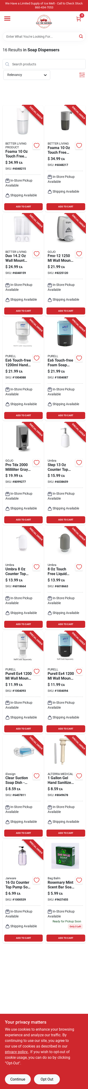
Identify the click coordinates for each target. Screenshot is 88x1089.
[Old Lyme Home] (44, 22)
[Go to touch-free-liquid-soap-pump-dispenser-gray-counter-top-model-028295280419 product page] (65, 578)
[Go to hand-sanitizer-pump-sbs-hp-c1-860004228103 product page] (65, 787)
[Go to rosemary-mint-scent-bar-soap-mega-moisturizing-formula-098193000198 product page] (65, 891)
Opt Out (47, 1079)
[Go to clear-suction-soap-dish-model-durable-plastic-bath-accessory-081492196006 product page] (23, 787)
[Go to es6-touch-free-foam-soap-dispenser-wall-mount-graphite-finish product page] (65, 369)
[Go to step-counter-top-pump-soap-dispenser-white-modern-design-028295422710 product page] (65, 473)
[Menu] (7, 18)
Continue (17, 1079)
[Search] (81, 36)
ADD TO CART (23, 206)
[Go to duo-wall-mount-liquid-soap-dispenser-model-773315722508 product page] (23, 264)
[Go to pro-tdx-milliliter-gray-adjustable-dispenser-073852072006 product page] (23, 473)
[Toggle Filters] (82, 75)
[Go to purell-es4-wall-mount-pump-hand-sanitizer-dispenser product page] (23, 682)
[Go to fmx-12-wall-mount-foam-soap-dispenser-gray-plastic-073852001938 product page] (65, 264)
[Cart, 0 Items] (78, 18)
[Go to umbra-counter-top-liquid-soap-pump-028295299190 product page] (23, 578)
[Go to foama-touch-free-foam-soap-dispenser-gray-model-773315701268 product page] (65, 158)
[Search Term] (44, 36)
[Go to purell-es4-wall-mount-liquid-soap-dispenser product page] (65, 682)
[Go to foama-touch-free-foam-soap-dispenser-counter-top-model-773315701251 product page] (23, 158)
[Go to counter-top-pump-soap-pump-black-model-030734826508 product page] (23, 891)
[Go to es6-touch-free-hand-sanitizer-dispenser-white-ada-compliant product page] (23, 369)
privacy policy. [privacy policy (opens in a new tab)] (16, 1052)
